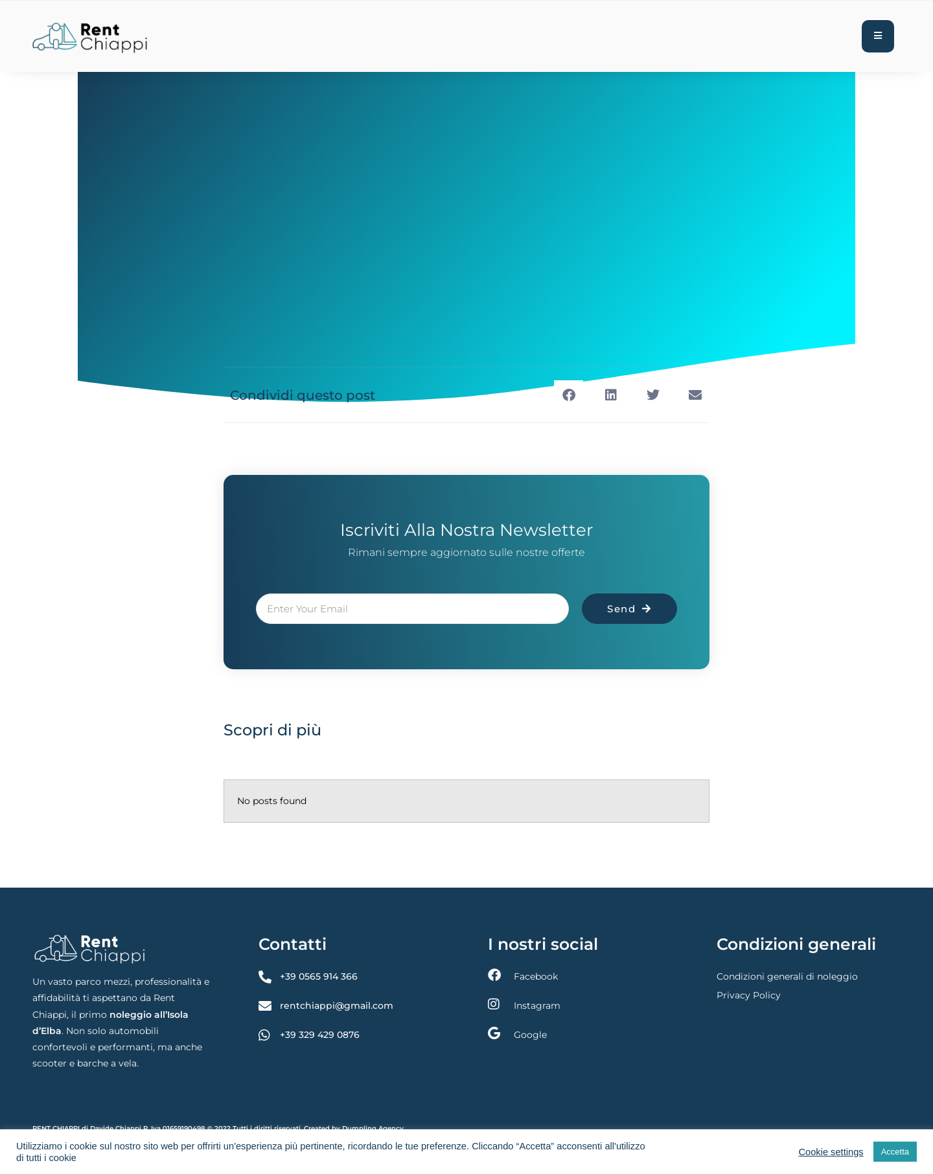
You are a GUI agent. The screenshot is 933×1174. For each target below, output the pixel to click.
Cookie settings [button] (830, 1152)
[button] (568, 394)
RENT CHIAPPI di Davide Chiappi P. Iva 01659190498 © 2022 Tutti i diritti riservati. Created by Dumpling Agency (218, 1128)
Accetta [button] (895, 1152)
